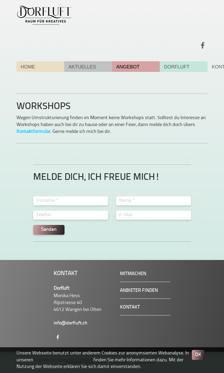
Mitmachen (133, 273)
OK (198, 354)
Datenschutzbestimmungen (63, 360)
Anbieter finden (139, 290)
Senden (49, 229)
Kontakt (130, 307)
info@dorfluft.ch (70, 323)
